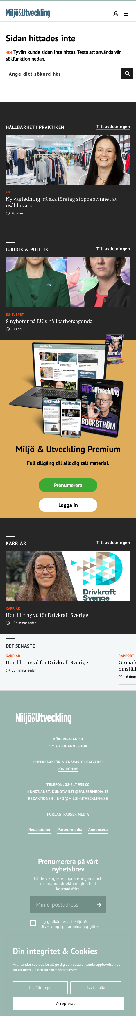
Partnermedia (69, 829)
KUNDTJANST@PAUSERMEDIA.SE (80, 791)
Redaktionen (39, 829)
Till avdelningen (113, 126)
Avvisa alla (95, 987)
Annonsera (98, 829)
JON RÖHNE (68, 768)
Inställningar (40, 987)
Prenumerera (68, 485)
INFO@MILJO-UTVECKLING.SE (82, 798)
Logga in (68, 505)
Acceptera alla (68, 1003)
